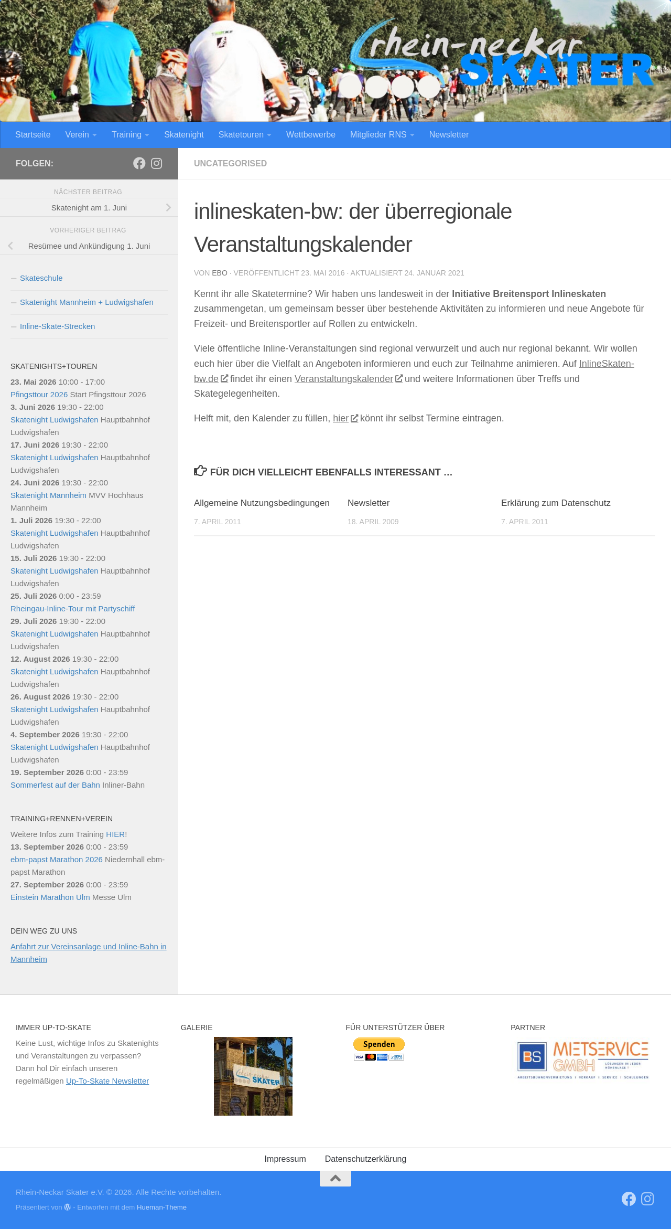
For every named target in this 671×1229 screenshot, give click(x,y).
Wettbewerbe (311, 134)
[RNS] (139, 163)
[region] (253, 1076)
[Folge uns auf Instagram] (156, 163)
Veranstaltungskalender (348, 379)
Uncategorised (230, 163)
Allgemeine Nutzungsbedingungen (262, 503)
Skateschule (41, 277)
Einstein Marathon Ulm (50, 897)
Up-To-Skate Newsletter (107, 1080)
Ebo (220, 273)
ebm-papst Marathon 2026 (56, 859)
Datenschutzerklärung (366, 1158)
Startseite (33, 134)
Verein (77, 134)
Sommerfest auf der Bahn (55, 784)
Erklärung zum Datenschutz (556, 503)
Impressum (285, 1158)
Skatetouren (241, 134)
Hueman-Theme (162, 1207)
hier (345, 418)
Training (127, 134)
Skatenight (184, 134)
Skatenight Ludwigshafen (54, 419)
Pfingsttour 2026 (39, 394)
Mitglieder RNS (378, 134)
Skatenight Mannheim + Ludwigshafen (87, 302)
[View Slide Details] (583, 1060)
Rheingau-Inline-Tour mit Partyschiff (72, 608)
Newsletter (449, 134)
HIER (115, 834)
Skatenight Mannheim (48, 495)
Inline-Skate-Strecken (57, 326)
